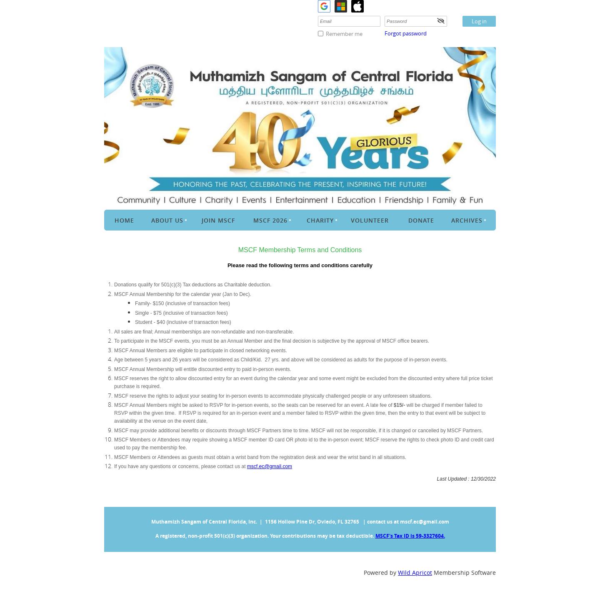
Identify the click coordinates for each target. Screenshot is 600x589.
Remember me (344, 34)
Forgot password (406, 33)
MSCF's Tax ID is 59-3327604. (410, 535)
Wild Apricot (415, 572)
